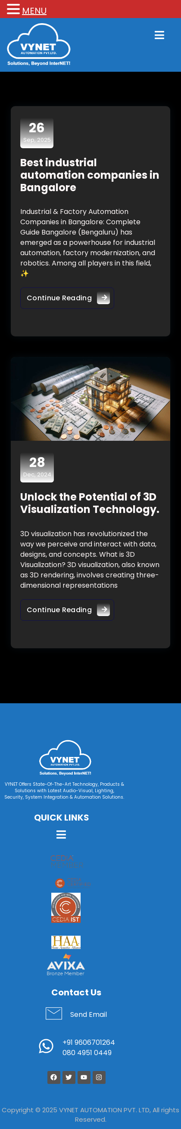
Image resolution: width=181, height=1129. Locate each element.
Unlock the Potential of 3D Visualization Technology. (89, 503)
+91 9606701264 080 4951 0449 (88, 1047)
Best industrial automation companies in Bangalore (89, 175)
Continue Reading (70, 295)
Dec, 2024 (37, 467)
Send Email (88, 1014)
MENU (34, 11)
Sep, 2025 (37, 132)
